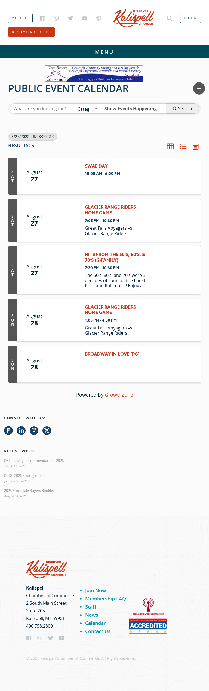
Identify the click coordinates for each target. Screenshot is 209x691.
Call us (20, 18)
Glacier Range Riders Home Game (110, 210)
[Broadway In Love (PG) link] (65, 364)
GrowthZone (119, 394)
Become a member (31, 32)
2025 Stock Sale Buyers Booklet (29, 490)
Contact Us (97, 631)
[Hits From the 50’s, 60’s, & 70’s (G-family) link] (65, 270)
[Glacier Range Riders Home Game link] (65, 220)
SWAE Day (96, 166)
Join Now (95, 590)
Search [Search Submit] (182, 109)
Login (190, 18)
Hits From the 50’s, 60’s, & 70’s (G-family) (115, 257)
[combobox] (88, 108)
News (91, 615)
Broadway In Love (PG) (112, 354)
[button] (199, 88)
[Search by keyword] (42, 108)
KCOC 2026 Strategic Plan (24, 475)
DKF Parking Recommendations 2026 (34, 460)
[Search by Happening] (133, 108)
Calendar (95, 623)
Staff (90, 606)
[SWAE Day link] (65, 176)
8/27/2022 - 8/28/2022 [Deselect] (32, 136)
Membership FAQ (105, 598)
